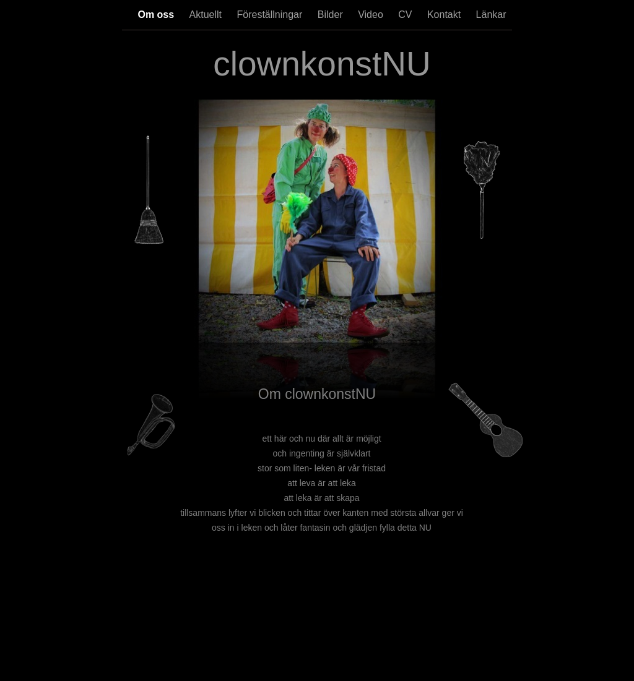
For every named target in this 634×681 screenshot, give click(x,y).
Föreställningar (271, 14)
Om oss (156, 14)
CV (406, 14)
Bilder (331, 14)
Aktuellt (207, 14)
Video (372, 14)
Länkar (491, 14)
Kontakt (445, 14)
